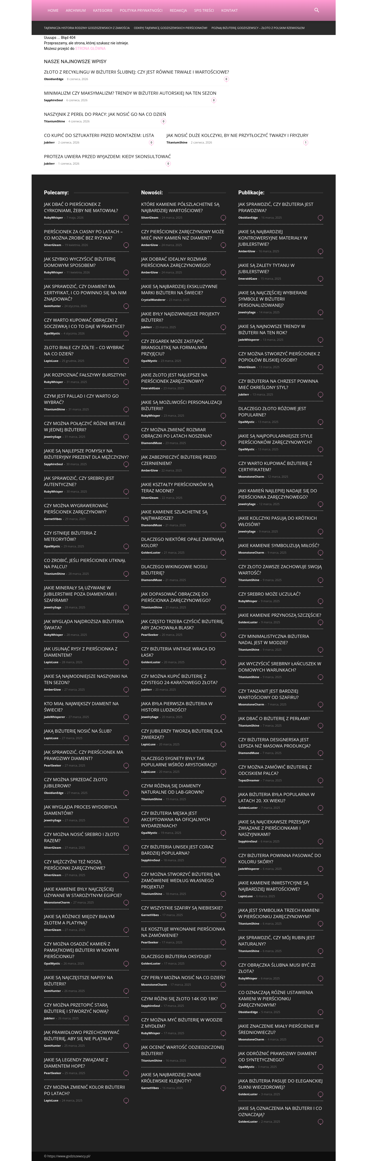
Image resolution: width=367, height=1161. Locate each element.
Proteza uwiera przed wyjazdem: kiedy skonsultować (107, 156)
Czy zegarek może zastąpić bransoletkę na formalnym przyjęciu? (174, 347)
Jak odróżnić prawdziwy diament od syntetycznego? (277, 1056)
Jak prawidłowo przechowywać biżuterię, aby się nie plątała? (82, 1035)
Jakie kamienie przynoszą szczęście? (279, 615)
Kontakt (229, 10)
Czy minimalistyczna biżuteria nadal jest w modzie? (273, 639)
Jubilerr (49, 142)
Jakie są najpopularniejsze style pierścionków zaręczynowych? (275, 439)
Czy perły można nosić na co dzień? (183, 977)
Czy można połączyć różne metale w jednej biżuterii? (85, 426)
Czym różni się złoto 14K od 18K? (179, 999)
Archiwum (76, 10)
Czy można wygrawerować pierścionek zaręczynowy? (76, 508)
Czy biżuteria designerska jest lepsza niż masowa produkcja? (274, 743)
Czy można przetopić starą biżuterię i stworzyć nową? (76, 1008)
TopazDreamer (249, 780)
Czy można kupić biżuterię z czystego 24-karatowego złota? (179, 679)
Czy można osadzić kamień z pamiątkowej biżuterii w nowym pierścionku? (81, 950)
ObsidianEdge (54, 79)
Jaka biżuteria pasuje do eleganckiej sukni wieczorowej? (280, 1084)
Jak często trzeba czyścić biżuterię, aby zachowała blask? (182, 624)
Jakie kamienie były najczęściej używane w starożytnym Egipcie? (83, 892)
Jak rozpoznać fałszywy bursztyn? (85, 375)
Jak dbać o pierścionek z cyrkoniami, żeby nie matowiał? (81, 207)
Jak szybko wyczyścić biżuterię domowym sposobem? (80, 262)
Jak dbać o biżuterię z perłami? (274, 718)
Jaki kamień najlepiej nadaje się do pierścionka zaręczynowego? (277, 494)
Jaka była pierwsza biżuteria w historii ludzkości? (177, 707)
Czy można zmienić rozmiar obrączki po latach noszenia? (176, 433)
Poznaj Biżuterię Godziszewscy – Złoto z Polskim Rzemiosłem (258, 28)
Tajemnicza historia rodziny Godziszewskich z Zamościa (87, 28)
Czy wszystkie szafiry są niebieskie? (182, 908)
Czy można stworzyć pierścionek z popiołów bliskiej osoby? (279, 357)
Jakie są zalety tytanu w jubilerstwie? (266, 268)
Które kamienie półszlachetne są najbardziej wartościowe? (180, 207)
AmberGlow (52, 689)
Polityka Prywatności (141, 10)
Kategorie (102, 10)
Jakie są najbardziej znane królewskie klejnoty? (171, 1078)
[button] (317, 10)
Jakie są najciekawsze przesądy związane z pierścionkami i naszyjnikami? (274, 828)
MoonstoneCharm (57, 902)
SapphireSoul (53, 100)
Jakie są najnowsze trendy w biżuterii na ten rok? (271, 329)
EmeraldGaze (150, 388)
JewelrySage (52, 437)
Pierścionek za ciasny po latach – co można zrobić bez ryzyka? (83, 235)
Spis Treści (204, 10)
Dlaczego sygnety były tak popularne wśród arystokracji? (179, 761)
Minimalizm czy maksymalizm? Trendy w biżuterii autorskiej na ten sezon (130, 93)
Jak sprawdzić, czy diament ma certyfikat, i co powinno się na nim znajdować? (85, 292)
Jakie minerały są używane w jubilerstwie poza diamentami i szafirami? (80, 594)
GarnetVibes (53, 519)
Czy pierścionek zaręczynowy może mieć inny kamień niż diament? (182, 235)
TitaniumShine (54, 121)
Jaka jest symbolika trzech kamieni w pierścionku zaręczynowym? (278, 913)
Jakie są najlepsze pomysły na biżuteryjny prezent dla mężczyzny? (86, 454)
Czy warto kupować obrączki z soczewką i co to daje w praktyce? (84, 323)
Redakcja (178, 10)
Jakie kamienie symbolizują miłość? (278, 545)
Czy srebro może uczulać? (269, 594)
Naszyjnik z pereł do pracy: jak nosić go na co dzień (105, 114)
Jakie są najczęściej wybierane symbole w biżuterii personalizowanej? (272, 299)
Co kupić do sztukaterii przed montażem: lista (99, 135)
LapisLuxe (51, 361)
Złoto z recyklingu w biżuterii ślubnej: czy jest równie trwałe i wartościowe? (136, 72)
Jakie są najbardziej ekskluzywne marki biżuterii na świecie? (179, 289)
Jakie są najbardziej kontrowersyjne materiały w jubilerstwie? (273, 238)
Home (53, 10)
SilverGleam (52, 245)
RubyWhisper (53, 217)
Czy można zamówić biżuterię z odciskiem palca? (275, 770)
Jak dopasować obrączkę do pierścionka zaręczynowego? (176, 597)
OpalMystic (52, 333)
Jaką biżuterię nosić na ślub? (78, 731)
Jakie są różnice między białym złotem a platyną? (79, 919)
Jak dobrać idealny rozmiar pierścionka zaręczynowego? (176, 262)
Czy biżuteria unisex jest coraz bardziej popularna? (177, 850)
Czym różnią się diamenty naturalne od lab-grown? (172, 789)
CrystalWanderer (153, 300)
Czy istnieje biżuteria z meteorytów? (70, 536)
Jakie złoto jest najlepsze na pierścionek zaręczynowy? (174, 378)
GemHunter (52, 306)
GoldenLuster (151, 552)
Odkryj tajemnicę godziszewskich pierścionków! (170, 28)
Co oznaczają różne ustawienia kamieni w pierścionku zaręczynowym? (275, 998)
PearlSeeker (52, 765)
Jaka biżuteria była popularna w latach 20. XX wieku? (276, 797)
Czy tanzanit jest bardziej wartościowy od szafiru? (268, 694)
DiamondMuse (151, 443)
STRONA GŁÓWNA (90, 48)
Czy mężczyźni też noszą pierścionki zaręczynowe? (74, 865)
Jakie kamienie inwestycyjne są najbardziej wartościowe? (273, 886)
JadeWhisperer (54, 717)
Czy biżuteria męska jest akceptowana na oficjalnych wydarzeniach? (175, 819)
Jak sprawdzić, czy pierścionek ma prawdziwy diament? (83, 755)
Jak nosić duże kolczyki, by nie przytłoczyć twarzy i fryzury (237, 135)
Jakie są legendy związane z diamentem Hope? (76, 1063)
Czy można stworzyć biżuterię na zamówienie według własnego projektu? (180, 880)
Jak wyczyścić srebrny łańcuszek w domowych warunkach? (279, 667)
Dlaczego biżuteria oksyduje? (176, 956)
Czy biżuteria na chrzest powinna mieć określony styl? (278, 384)
